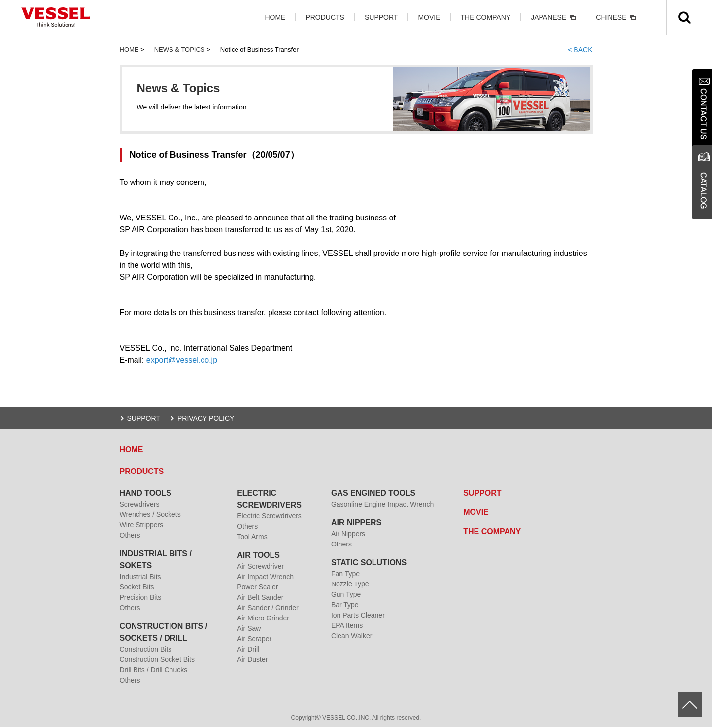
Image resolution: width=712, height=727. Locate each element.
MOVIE (429, 17)
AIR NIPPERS (356, 522)
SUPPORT (381, 17)
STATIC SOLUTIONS (369, 562)
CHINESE (611, 17)
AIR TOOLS (258, 555)
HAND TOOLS (145, 493)
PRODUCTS (324, 17)
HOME (275, 17)
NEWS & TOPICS (179, 49)
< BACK (580, 50)
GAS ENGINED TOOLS (373, 493)
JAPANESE (548, 17)
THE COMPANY (486, 17)
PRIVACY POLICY (205, 418)
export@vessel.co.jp (181, 360)
